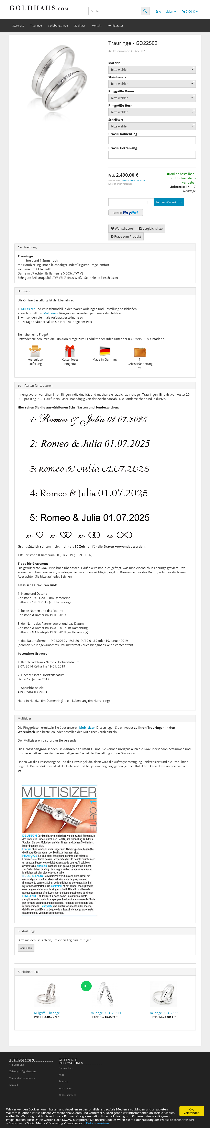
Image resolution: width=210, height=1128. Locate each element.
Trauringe (36, 25)
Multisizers (50, 313)
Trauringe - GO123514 (105, 1013)
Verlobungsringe (58, 25)
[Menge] (131, 202)
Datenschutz (66, 1068)
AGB (61, 1075)
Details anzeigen (97, 1124)
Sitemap (63, 1081)
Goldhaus (80, 25)
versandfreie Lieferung (134, 180)
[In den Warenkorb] (169, 202)
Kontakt (96, 25)
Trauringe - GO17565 (163, 1013)
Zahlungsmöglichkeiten (22, 1071)
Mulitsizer (28, 309)
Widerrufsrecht (67, 1095)
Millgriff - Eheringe (47, 1013)
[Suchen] (114, 11)
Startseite (18, 25)
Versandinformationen (22, 1078)
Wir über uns (16, 1064)
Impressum (65, 1088)
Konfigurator (115, 25)
